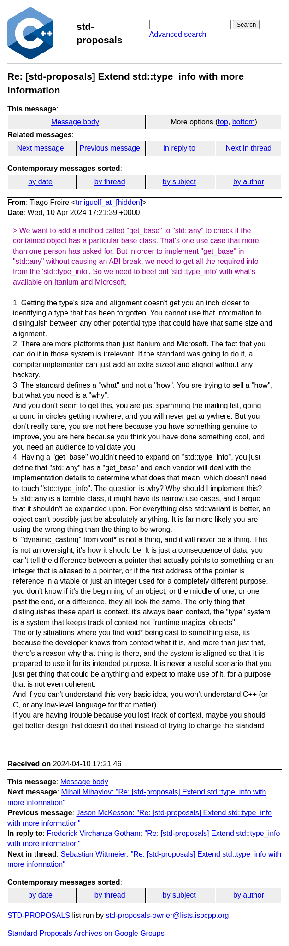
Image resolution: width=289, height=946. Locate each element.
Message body (75, 122)
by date (40, 182)
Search (246, 24)
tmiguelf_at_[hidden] (109, 202)
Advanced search (177, 34)
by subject (179, 182)
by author (248, 182)
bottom (243, 122)
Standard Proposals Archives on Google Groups (86, 933)
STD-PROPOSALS (38, 915)
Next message (40, 148)
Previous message (109, 148)
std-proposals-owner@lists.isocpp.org (167, 915)
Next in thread (249, 148)
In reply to (179, 148)
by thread (109, 182)
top (223, 122)
